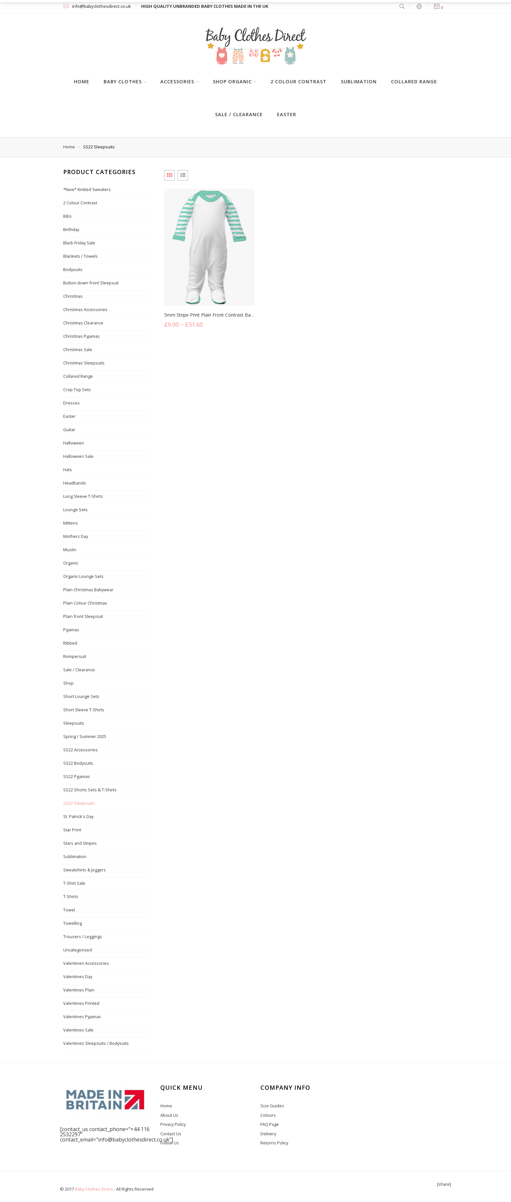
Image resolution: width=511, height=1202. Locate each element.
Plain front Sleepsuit (83, 616)
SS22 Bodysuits (78, 763)
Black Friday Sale (79, 243)
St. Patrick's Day (78, 816)
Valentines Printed (81, 1003)
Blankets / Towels (80, 256)
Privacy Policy (173, 1124)
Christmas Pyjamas (81, 336)
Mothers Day (75, 536)
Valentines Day (77, 976)
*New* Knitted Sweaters (87, 189)
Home (81, 81)
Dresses (71, 403)
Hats (67, 469)
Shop (68, 683)
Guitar (69, 429)
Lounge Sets (75, 509)
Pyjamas (71, 630)
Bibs (67, 216)
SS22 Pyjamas (76, 776)
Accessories (177, 81)
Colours (268, 1115)
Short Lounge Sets (81, 696)
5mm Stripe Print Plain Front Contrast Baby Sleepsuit (220, 315)
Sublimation (359, 81)
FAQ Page (269, 1124)
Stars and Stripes (80, 843)
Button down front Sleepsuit (91, 283)
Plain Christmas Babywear (88, 590)
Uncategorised (77, 950)
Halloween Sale (78, 456)
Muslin (69, 550)
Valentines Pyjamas (82, 1016)
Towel (69, 910)
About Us (169, 1115)
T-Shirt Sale (74, 883)
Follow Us (169, 1143)
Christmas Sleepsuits (84, 363)
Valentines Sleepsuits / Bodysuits (96, 1043)
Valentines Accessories (86, 963)
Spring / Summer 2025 (84, 736)
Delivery (268, 1134)
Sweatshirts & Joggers (84, 870)
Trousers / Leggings (82, 936)
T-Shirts (70, 896)
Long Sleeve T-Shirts (83, 496)
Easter (286, 114)
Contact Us (170, 1134)
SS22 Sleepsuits (79, 803)
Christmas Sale (77, 349)
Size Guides (272, 1106)
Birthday (71, 229)
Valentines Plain (79, 990)
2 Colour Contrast (298, 81)
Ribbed (70, 643)
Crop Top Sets (77, 389)
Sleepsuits (73, 723)
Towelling (72, 923)
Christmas (73, 296)
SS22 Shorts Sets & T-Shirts (90, 790)
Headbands (74, 483)
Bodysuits (72, 269)
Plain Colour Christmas (85, 603)
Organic (70, 563)
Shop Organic (232, 81)
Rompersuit (74, 656)
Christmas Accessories (85, 309)
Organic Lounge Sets (83, 576)
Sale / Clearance (239, 114)
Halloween (73, 443)
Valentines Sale (78, 1030)
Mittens (70, 523)
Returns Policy (274, 1143)
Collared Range (414, 81)
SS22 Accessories (80, 750)
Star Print (72, 830)
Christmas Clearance (83, 323)
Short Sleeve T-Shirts (83, 710)
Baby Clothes (123, 81)
